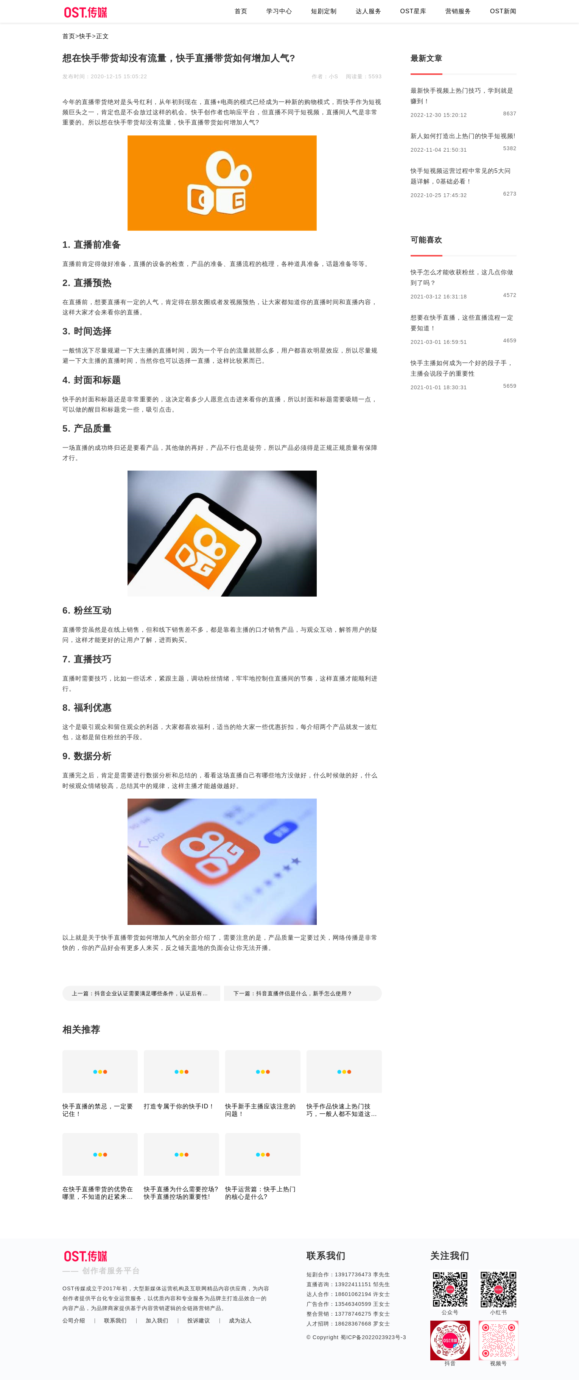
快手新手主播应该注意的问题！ (260, 1110)
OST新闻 (503, 11)
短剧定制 (324, 11)
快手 (85, 36)
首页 (241, 11)
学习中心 (279, 11)
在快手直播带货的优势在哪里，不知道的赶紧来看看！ (97, 1193)
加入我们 (157, 1321)
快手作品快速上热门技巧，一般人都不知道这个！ (339, 1110)
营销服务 (458, 11)
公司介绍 (73, 1321)
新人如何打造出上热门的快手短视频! (463, 136)
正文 (102, 36)
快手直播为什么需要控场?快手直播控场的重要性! (181, 1193)
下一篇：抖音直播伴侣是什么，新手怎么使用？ (293, 993)
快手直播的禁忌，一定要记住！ (97, 1110)
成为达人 (240, 1321)
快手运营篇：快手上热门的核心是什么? (260, 1193)
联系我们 (115, 1321)
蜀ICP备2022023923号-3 (372, 1337)
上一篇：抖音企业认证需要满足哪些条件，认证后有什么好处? (146, 993)
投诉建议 (198, 1321)
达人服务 (368, 11)
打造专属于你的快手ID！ (179, 1106)
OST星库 (413, 11)
